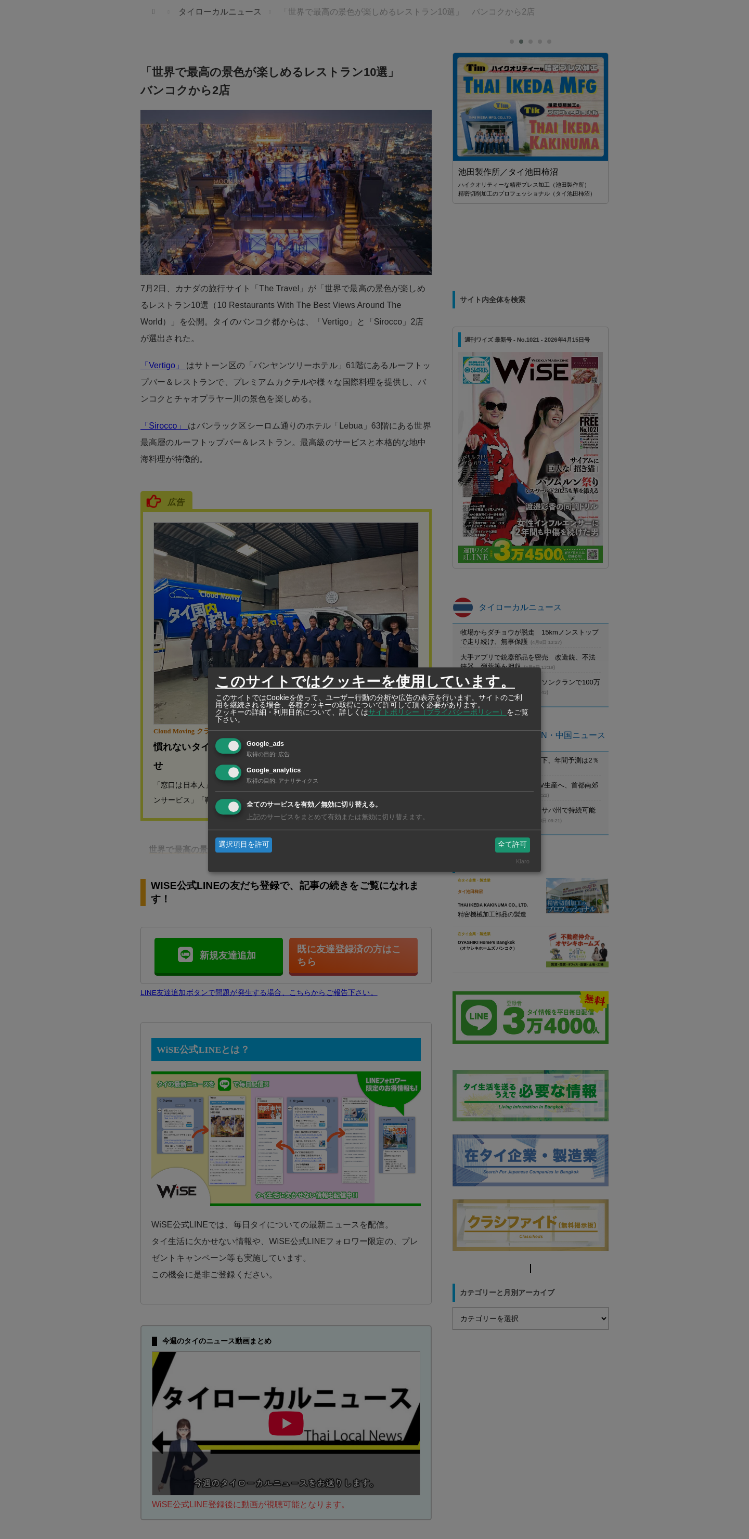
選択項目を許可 (243, 844)
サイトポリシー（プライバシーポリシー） (437, 712)
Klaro (523, 861)
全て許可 (512, 844)
